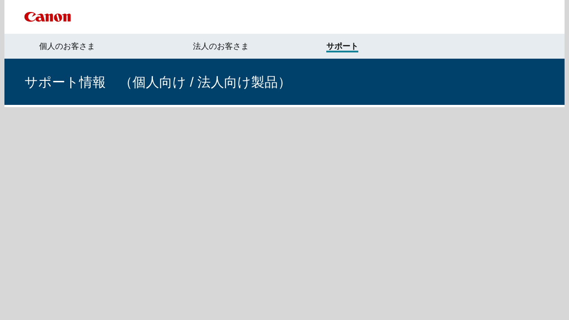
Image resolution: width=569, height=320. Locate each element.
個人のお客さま (67, 46)
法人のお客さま (221, 46)
